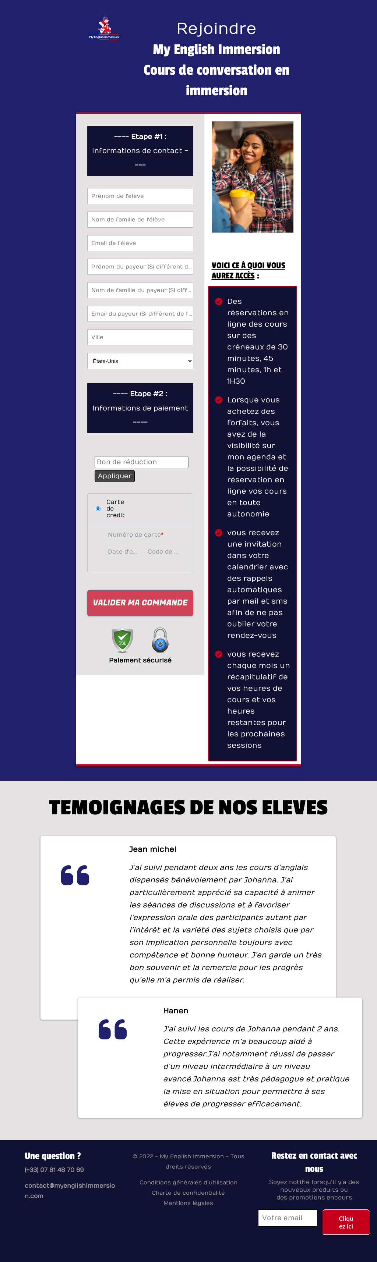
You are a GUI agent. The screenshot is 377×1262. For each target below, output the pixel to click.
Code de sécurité (164, 551)
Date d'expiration (124, 551)
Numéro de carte (134, 535)
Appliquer (114, 476)
